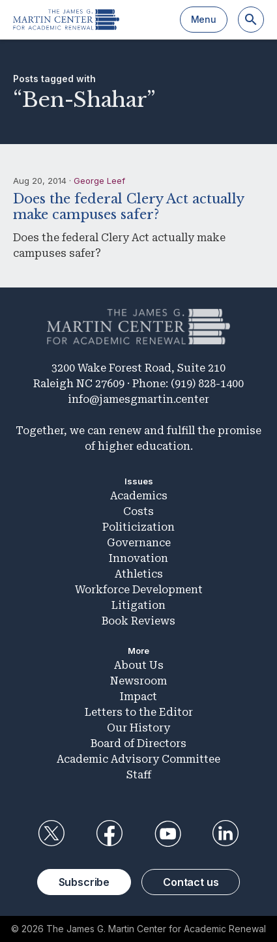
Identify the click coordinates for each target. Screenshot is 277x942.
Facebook (109, 833)
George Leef (99, 180)
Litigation (138, 605)
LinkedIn (225, 833)
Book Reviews (138, 621)
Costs (138, 511)
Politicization (138, 527)
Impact (138, 696)
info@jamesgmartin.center (138, 399)
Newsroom (138, 681)
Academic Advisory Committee (138, 759)
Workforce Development (139, 589)
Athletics (139, 574)
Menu (203, 19)
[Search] (251, 20)
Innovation (138, 558)
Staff (138, 775)
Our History (138, 728)
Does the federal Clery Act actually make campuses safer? (128, 206)
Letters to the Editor (139, 712)
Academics (139, 496)
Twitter (51, 833)
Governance (139, 543)
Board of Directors (138, 743)
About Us (139, 665)
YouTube (167, 833)
